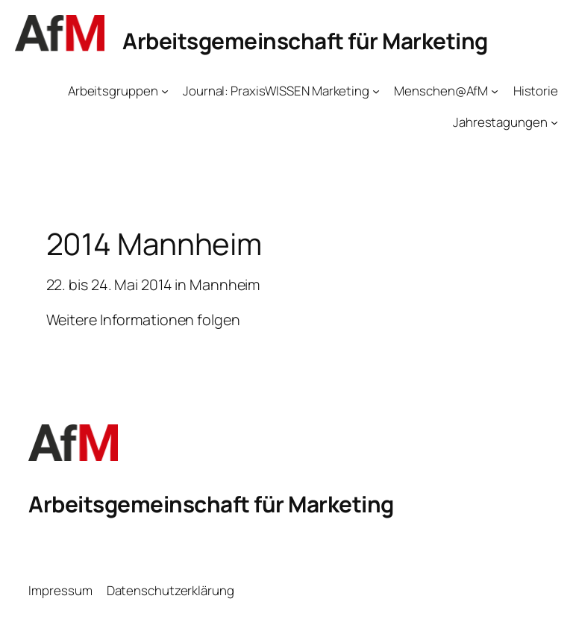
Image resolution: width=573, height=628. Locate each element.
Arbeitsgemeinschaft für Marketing (305, 40)
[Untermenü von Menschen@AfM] (494, 90)
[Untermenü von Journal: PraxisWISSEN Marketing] (376, 90)
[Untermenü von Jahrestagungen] (554, 122)
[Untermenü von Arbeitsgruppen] (165, 90)
